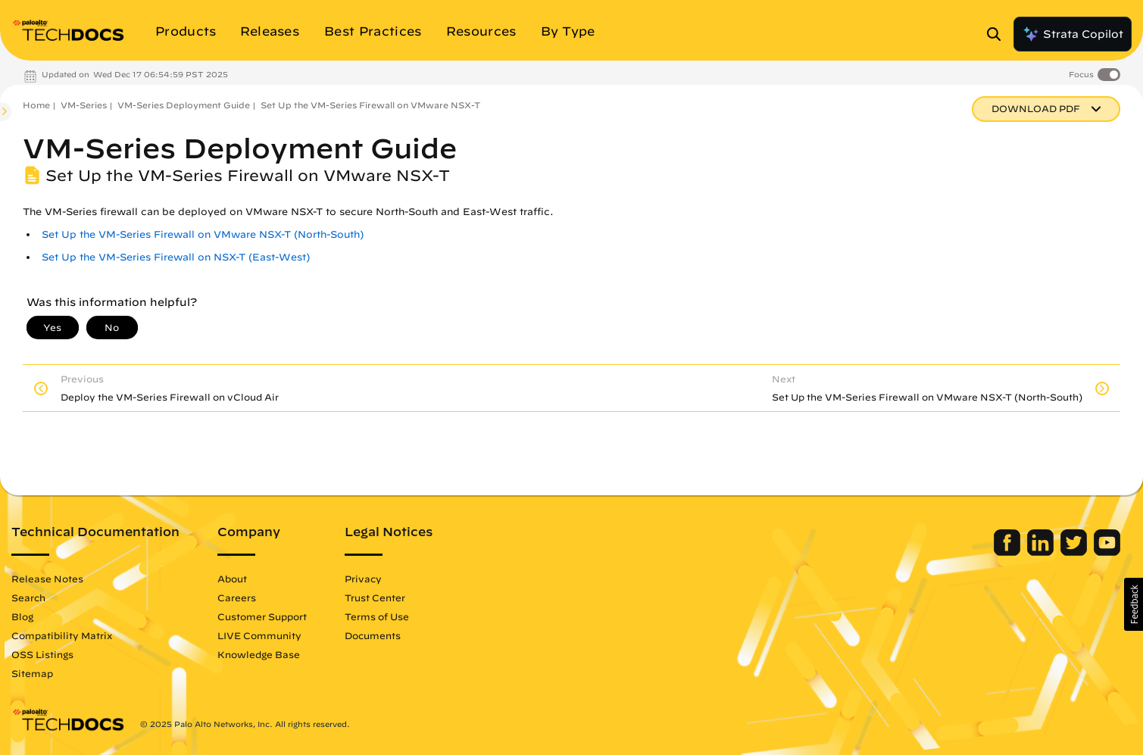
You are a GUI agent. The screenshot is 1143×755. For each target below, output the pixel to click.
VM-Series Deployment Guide (183, 105)
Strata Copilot (1072, 34)
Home (36, 105)
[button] (1133, 604)
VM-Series (84, 105)
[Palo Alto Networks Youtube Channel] (1107, 552)
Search (28, 597)
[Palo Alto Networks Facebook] (1008, 552)
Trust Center (375, 597)
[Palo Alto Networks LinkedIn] (1042, 552)
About (232, 578)
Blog (22, 616)
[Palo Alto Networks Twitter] (1075, 552)
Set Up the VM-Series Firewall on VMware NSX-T (370, 105)
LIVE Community (259, 635)
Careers (236, 597)
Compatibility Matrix (61, 635)
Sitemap (32, 673)
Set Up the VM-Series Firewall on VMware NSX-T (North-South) (203, 234)
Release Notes (47, 578)
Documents (373, 635)
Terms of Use (377, 616)
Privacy (363, 578)
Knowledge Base (258, 654)
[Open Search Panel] (998, 34)
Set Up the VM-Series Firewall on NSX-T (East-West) (176, 257)
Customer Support (262, 616)
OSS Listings (42, 654)
